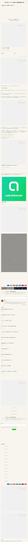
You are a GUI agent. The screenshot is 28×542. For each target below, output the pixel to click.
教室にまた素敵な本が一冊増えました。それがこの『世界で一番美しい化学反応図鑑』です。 (10, 340)
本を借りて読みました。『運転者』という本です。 (6, 374)
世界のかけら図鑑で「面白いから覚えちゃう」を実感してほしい (8, 316)
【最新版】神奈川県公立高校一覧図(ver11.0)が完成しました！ (11, 453)
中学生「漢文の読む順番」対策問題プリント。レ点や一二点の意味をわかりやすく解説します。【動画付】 (15, 450)
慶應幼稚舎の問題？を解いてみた (8, 456)
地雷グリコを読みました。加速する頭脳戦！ (6, 367)
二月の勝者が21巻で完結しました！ (5, 350)
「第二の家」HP (14, 409)
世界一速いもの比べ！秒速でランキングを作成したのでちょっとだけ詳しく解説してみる (13, 475)
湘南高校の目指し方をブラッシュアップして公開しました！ (10, 469)
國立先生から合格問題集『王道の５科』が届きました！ (7, 310)
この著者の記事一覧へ (24, 306)
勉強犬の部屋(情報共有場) (14, 412)
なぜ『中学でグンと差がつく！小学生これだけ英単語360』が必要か (8, 327)
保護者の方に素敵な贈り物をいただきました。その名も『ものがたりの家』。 (8, 363)
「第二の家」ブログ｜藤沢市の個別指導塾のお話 (14, 2)
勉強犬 (5, 301)
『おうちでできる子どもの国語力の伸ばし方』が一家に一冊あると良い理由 (9, 333)
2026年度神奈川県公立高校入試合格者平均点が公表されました (11, 472)
